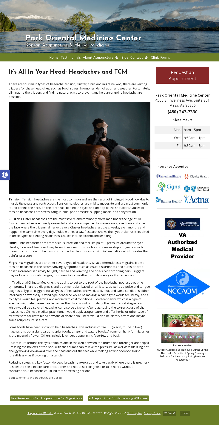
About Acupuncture (98, 57)
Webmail (169, 413)
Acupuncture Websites (40, 413)
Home (53, 57)
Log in (185, 413)
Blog (124, 57)
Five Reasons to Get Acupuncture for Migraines (46, 398)
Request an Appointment (182, 75)
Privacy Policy (152, 413)
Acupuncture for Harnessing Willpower (118, 398)
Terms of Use (134, 413)
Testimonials (71, 57)
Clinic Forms (160, 57)
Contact (136, 57)
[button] (5, 175)
